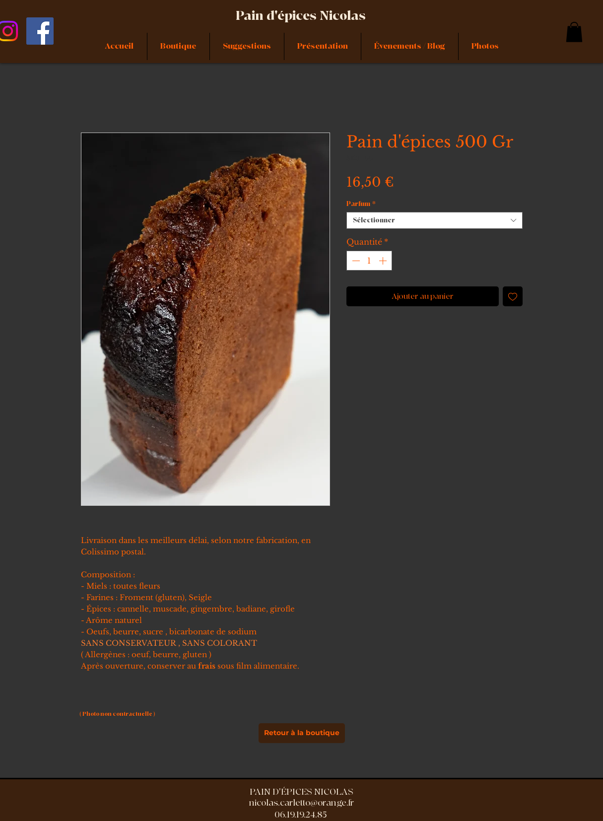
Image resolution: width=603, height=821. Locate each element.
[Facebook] (40, 31)
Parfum (361, 204)
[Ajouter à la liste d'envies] (513, 296)
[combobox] (434, 220)
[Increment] (384, 260)
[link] (574, 32)
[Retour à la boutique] (302, 733)
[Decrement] (355, 260)
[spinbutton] (369, 260)
